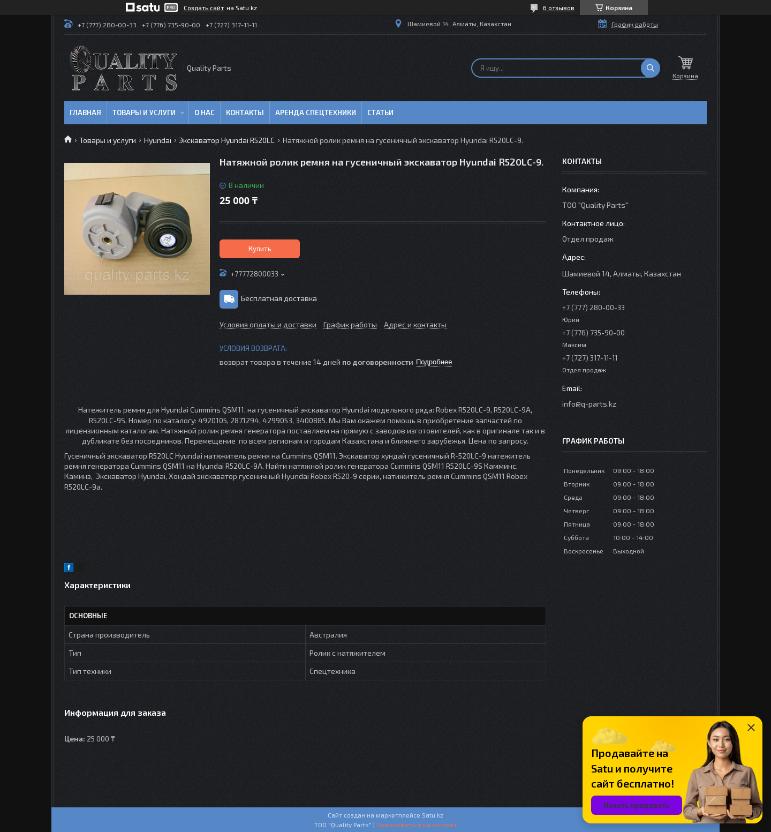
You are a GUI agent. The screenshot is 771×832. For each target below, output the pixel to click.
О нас (204, 112)
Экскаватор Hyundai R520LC (227, 140)
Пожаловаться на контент (416, 824)
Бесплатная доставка (279, 298)
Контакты (245, 112)
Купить (259, 248)
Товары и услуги (144, 112)
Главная (85, 112)
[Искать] (650, 68)
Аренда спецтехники (315, 112)
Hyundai (157, 140)
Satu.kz (432, 815)
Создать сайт (204, 7)
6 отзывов (559, 7)
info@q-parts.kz (589, 403)
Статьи (380, 112)
